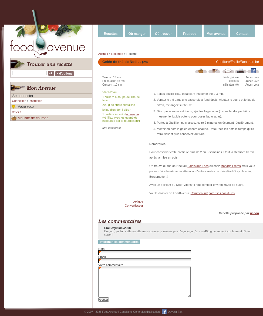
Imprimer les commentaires (119, 241)
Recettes (110, 34)
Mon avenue (216, 34)
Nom (101, 248)
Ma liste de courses (33, 118)
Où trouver (163, 34)
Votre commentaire (110, 265)
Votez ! (16, 112)
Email (102, 256)
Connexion (19, 100)
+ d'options (65, 73)
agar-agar (132, 114)
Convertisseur (134, 205)
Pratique (189, 34)
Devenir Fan (175, 311)
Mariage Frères (231, 165)
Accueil (103, 53)
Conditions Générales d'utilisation (140, 311)
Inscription (35, 100)
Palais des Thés (197, 165)
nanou (254, 213)
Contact (242, 34)
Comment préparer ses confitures (213, 193)
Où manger (137, 34)
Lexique (138, 201)
